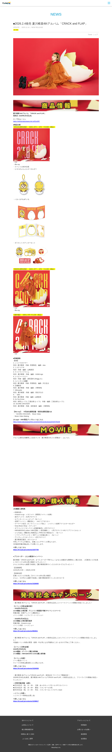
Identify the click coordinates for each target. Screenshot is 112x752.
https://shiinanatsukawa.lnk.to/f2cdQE (26, 121)
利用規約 (84, 725)
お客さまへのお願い (83, 729)
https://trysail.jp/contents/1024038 (26, 668)
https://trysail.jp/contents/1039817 (26, 701)
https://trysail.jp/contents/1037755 (26, 550)
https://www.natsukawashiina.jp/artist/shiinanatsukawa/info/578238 (36, 422)
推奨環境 (84, 734)
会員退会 (84, 739)
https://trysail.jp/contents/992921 (25, 631)
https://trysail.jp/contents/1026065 (26, 583)
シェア (95, 34)
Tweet (90, 34)
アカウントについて (83, 720)
